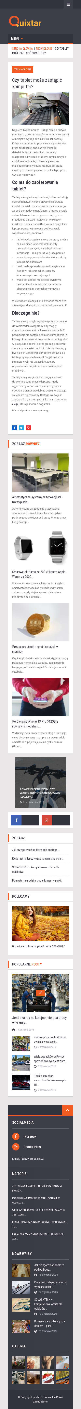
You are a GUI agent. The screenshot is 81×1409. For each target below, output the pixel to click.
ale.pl (15, 404)
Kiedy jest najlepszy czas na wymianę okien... (38, 858)
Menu (17, 38)
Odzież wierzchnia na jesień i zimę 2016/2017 (38, 946)
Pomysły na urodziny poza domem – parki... (37, 880)
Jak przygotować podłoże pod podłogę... (35, 849)
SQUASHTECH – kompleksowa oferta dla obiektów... (48, 1304)
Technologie (22, 69)
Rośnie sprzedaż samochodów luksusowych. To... (50, 1080)
